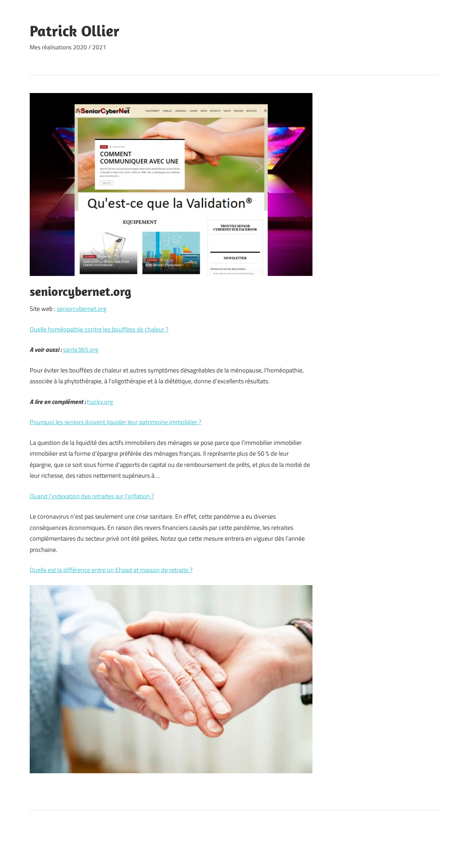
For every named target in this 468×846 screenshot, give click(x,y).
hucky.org (100, 401)
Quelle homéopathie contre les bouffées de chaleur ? (99, 329)
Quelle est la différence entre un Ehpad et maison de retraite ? (111, 570)
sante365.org (80, 349)
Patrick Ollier (75, 30)
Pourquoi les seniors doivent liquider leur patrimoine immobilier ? (115, 422)
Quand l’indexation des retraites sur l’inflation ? (92, 496)
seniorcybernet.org (81, 308)
